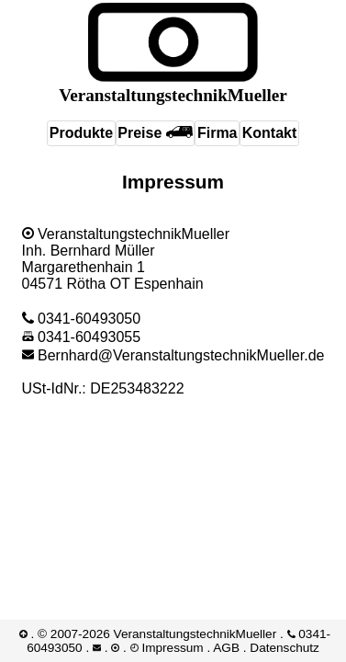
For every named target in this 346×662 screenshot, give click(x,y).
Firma (217, 133)
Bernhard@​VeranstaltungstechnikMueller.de (173, 355)
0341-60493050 (81, 318)
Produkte (81, 133)
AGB (226, 648)
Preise (154, 133)
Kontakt (269, 133)
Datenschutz (284, 648)
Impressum (172, 648)
